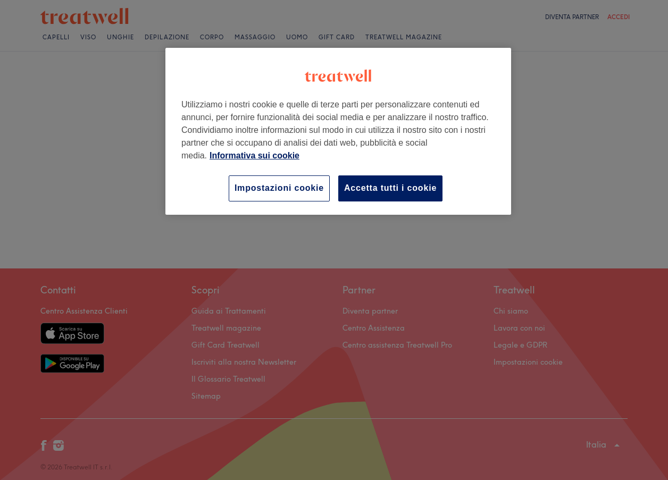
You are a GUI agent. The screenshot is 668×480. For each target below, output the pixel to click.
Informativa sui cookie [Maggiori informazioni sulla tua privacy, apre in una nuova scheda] (254, 155)
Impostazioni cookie (279, 187)
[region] (338, 131)
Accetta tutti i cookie (390, 187)
